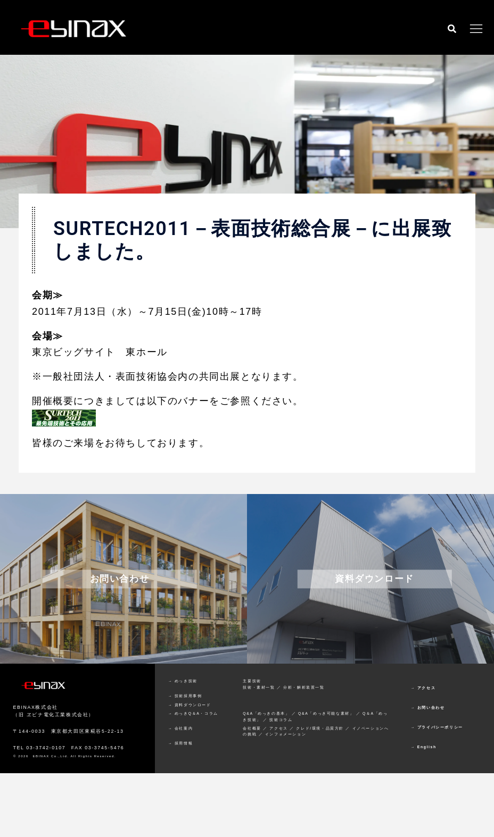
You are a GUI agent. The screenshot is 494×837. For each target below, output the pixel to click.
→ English (424, 747)
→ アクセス (423, 688)
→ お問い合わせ (428, 707)
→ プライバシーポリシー (437, 727)
